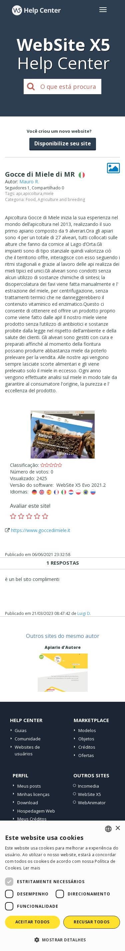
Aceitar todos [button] (32, 922)
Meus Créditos (32, 819)
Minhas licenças (33, 794)
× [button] (117, 828)
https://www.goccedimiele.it (40, 530)
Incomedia (88, 786)
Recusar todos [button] (91, 922)
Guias (21, 730)
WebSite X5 (89, 794)
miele (48, 193)
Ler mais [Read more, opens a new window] (31, 868)
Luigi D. (84, 613)
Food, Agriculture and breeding (55, 199)
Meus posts (29, 786)
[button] (62, 939)
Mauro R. (29, 181)
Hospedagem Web (36, 811)
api (19, 193)
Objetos (86, 739)
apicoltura (32, 193)
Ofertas (86, 755)
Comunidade (28, 739)
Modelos (87, 730)
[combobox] (108, 829)
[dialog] (62, 886)
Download (27, 803)
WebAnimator (92, 803)
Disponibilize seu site (62, 143)
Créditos (86, 747)
